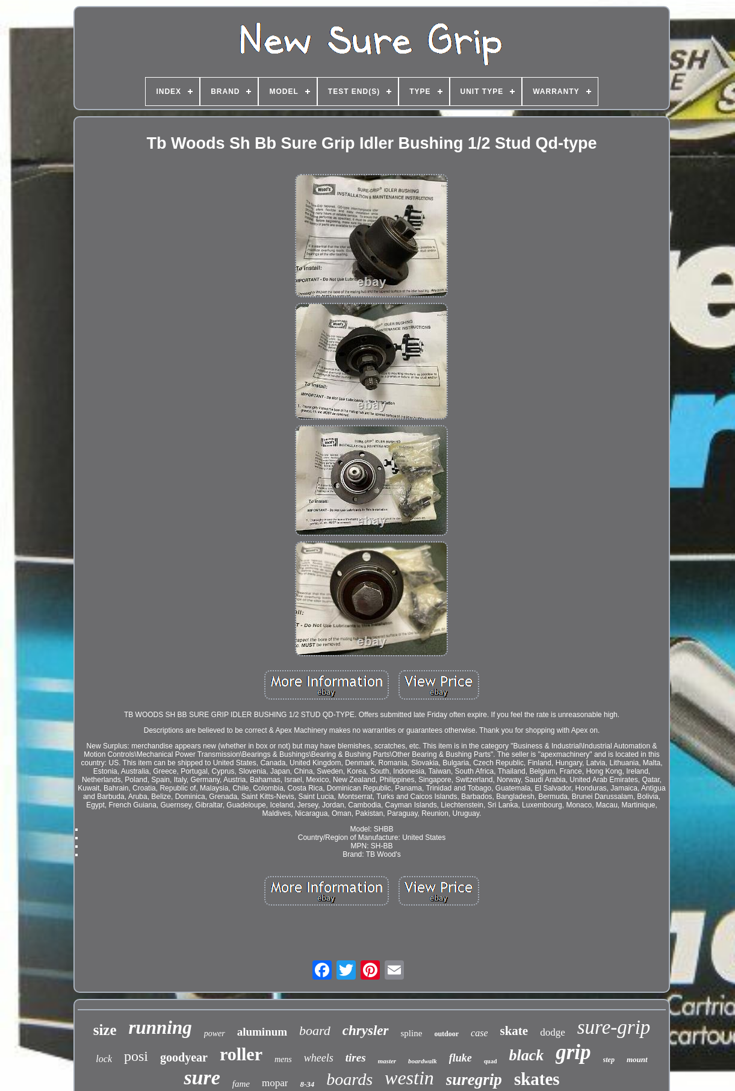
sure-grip (614, 1027)
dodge (552, 1032)
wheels (318, 1058)
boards (349, 1079)
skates (537, 1079)
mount (637, 1059)
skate (514, 1031)
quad (490, 1061)
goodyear (184, 1057)
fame (241, 1084)
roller (241, 1054)
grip (573, 1052)
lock (104, 1059)
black (526, 1055)
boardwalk (422, 1061)
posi (136, 1056)
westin (409, 1078)
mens (283, 1059)
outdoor (446, 1034)
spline (412, 1033)
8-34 (307, 1084)
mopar (275, 1083)
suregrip (474, 1080)
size (105, 1030)
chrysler (366, 1030)
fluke (460, 1058)
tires (356, 1057)
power (214, 1033)
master (387, 1061)
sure (202, 1077)
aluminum (262, 1031)
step (609, 1059)
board (314, 1030)
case (479, 1033)
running (160, 1027)
